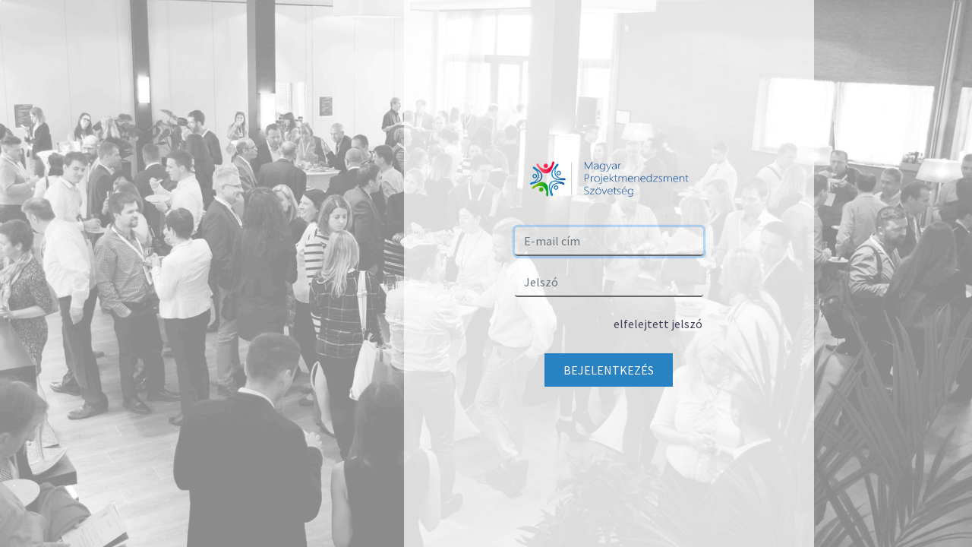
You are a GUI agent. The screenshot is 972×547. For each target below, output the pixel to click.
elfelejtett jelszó (658, 323)
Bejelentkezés (608, 370)
